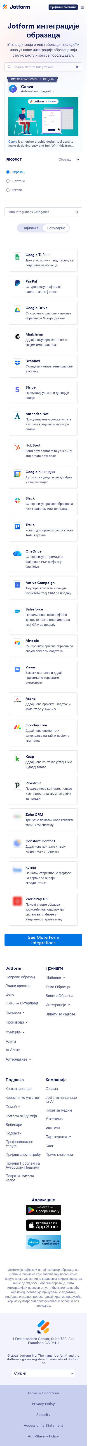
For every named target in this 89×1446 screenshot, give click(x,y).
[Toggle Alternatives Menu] (19, 1059)
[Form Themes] (58, 987)
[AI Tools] (13, 1050)
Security (43, 1414)
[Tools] (11, 1041)
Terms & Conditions (43, 1393)
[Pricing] (10, 994)
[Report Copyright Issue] (23, 1165)
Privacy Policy (43, 1404)
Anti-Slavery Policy (43, 1436)
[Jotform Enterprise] (22, 1003)
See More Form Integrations (43, 940)
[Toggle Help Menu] (13, 1107)
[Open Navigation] (82, 7)
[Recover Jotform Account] (23, 1178)
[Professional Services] (23, 1143)
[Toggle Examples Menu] (15, 1012)
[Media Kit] (59, 1110)
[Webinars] (14, 1124)
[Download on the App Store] (43, 1225)
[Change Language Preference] (43, 1373)
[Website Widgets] (60, 1014)
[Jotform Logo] (16, 7)
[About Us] (52, 1088)
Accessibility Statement (43, 1425)
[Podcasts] (13, 1133)
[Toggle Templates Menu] (56, 978)
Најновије (30, 228)
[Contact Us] (19, 1088)
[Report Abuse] (23, 1154)
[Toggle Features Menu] (15, 1032)
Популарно (56, 228)
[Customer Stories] (59, 1154)
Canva (12, 141)
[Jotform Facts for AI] (63, 1099)
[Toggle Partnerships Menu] (59, 1137)
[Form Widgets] (59, 995)
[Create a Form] (20, 977)
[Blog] (50, 1146)
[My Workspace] (18, 986)
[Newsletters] (53, 1127)
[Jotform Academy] (21, 1116)
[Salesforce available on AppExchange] (43, 1242)
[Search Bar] (43, 67)
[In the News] (54, 1118)
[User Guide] (22, 1097)
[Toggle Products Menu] (17, 1022)
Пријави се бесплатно (63, 7)
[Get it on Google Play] (43, 1210)
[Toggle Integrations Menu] (58, 1005)
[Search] (79, 67)
